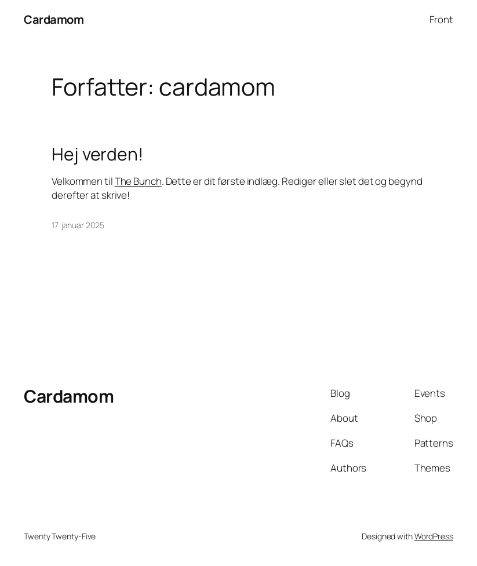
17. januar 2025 (78, 225)
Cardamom (53, 19)
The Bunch (138, 181)
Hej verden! (97, 154)
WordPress (433, 536)
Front (441, 19)
